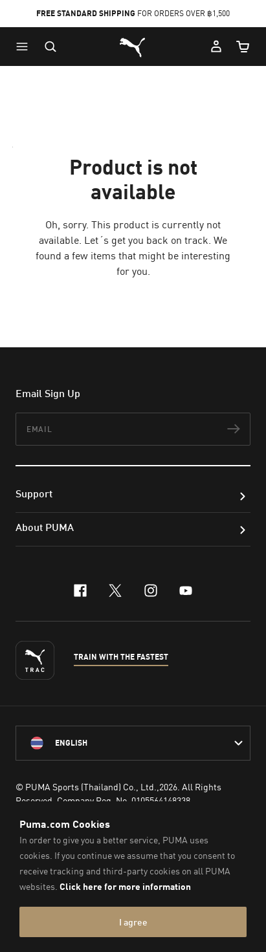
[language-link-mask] (133, 743)
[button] (25, 47)
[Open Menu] (25, 47)
